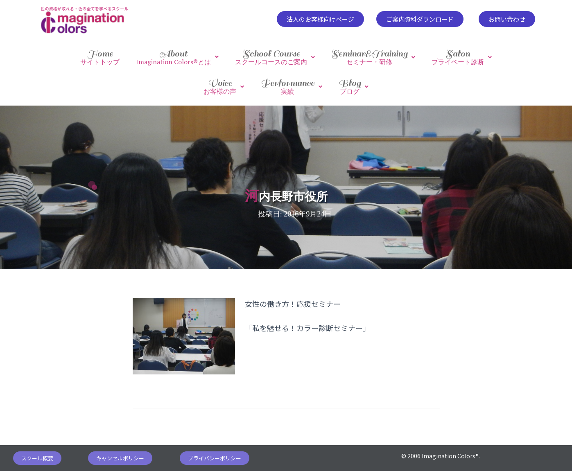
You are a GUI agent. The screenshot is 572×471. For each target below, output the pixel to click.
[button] (320, 19)
